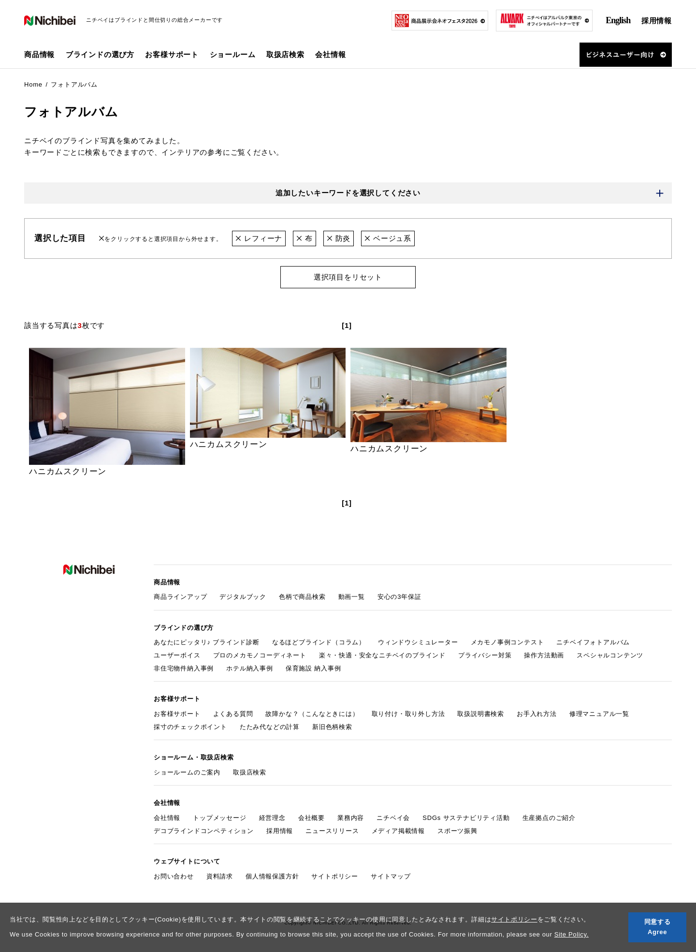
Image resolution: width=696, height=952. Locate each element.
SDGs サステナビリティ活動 (465, 817)
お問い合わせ (174, 876)
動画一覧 (351, 596)
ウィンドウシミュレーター (418, 642)
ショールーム (233, 54)
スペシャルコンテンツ (610, 655)
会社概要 (311, 817)
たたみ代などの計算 (270, 726)
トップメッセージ (219, 817)
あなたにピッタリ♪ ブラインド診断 (207, 642)
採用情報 (656, 20)
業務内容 (350, 817)
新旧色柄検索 (332, 726)
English (618, 20)
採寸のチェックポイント (190, 726)
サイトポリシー (514, 919)
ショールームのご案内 (187, 772)
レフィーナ (258, 238)
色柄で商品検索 (302, 596)
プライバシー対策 (484, 655)
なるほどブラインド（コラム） (318, 642)
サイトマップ (391, 876)
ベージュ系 (387, 238)
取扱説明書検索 (480, 713)
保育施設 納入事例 (313, 668)
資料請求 (219, 876)
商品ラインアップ (180, 596)
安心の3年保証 (399, 596)
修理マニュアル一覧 (599, 713)
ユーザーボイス (177, 655)
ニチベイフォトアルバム (593, 642)
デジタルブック (242, 596)
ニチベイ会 (393, 817)
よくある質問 (233, 713)
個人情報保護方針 (272, 876)
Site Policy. (571, 934)
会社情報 (167, 817)
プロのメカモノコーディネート (259, 655)
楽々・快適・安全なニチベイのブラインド (382, 655)
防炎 (338, 238)
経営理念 (272, 817)
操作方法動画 (544, 655)
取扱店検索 (285, 54)
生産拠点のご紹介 (549, 817)
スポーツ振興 (457, 830)
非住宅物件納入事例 (184, 668)
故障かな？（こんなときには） (312, 713)
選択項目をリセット (348, 277)
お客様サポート (177, 713)
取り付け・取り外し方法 (408, 713)
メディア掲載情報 (398, 830)
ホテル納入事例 (249, 668)
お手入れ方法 (537, 713)
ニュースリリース (332, 830)
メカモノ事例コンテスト (507, 642)
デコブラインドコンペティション (204, 830)
